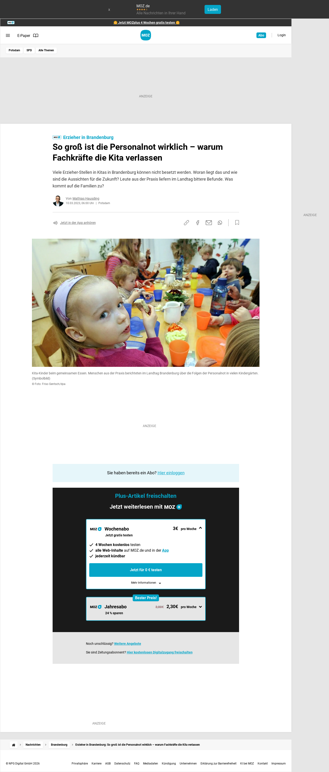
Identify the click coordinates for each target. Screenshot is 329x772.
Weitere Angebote (127, 643)
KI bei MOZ (247, 763)
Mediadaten (150, 763)
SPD (29, 50)
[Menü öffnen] (8, 35)
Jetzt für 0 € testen (146, 570)
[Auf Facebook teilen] (197, 222)
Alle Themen (46, 50)
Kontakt (263, 763)
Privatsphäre (80, 763)
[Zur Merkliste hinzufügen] (235, 222)
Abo (261, 35)
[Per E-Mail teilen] (208, 222)
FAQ (136, 763)
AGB (108, 763)
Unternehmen (188, 763)
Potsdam (14, 50)
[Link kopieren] (186, 222)
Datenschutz (122, 763)
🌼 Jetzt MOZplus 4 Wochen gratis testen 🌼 (146, 22)
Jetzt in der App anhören (78, 223)
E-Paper (28, 35)
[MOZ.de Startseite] (145, 35)
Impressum (278, 763)
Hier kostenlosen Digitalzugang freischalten (160, 652)
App (165, 550)
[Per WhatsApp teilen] (219, 222)
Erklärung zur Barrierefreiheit (218, 763)
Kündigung (169, 763)
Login (282, 35)
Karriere (96, 763)
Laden (213, 9)
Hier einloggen (171, 472)
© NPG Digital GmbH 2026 (23, 763)
